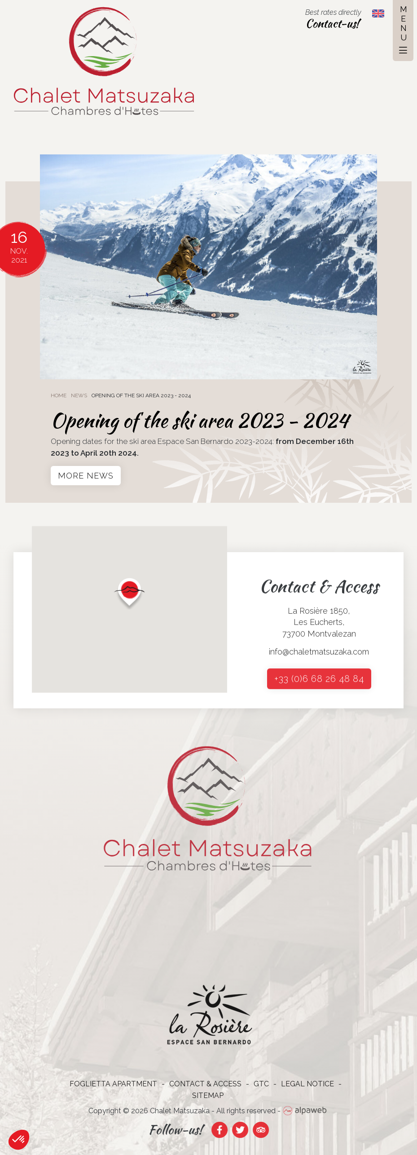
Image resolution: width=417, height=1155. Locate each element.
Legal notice (303, 1084)
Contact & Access (201, 1084)
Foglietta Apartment (109, 1084)
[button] (129, 606)
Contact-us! (332, 23)
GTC (256, 1084)
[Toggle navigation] (403, 30)
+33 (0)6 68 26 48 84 (319, 682)
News (79, 395)
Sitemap (203, 1095)
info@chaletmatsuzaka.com (319, 655)
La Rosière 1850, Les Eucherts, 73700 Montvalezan (319, 626)
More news (86, 475)
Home (58, 395)
